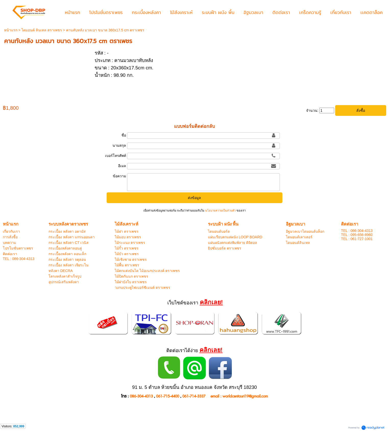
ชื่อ (123, 135)
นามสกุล (119, 145)
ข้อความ (119, 176)
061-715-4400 (167, 396)
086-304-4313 (141, 396)
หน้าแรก (10, 30)
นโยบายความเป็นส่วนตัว (220, 210)
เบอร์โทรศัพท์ (115, 156)
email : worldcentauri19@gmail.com (239, 396)
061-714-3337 (193, 396)
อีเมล (122, 166)
